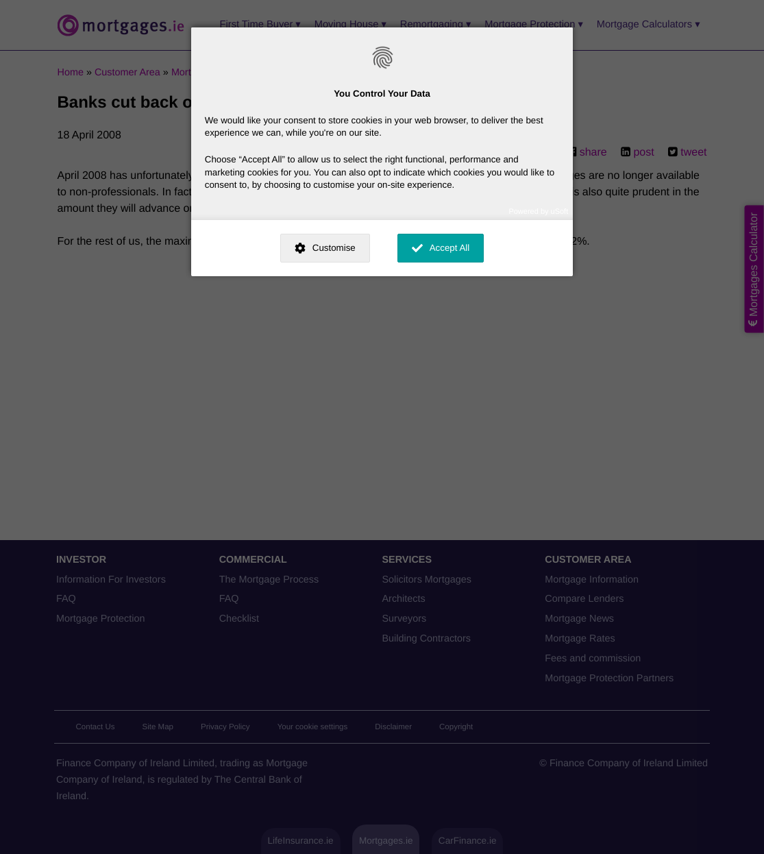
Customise (334, 248)
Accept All (450, 248)
